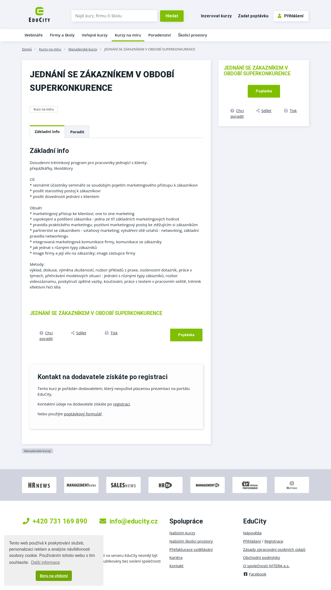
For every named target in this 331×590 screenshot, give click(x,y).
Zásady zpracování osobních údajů (274, 549)
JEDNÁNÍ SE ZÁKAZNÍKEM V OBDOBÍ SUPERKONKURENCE (149, 49)
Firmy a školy (62, 35)
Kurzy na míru (128, 35)
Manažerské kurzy (82, 49)
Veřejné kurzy (95, 35)
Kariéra (176, 557)
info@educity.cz (129, 521)
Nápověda (252, 532)
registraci (121, 404)
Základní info (47, 131)
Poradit (77, 131)
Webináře (34, 35)
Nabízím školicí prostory (191, 541)
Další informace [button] (45, 562)
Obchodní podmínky (261, 557)
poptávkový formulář (83, 413)
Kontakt (176, 565)
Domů (27, 49)
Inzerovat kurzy (216, 15)
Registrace (274, 541)
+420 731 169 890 (55, 521)
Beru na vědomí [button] (54, 576)
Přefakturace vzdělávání (191, 549)
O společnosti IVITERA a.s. (266, 565)
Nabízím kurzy (182, 532)
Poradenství (159, 35)
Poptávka (186, 335)
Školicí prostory (192, 35)
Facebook (254, 574)
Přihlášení (290, 15)
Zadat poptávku (253, 15)
